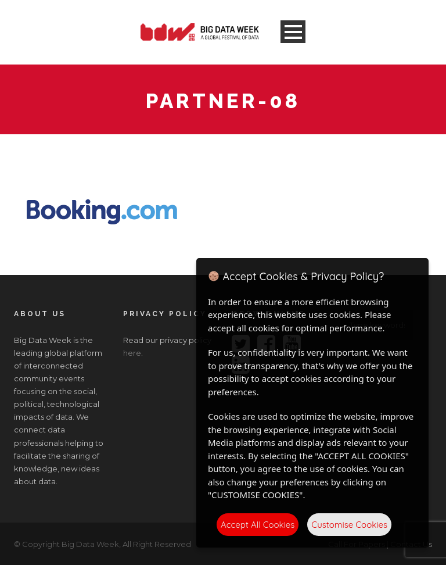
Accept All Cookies (257, 524)
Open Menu (292, 31)
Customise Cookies (349, 524)
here (132, 352)
